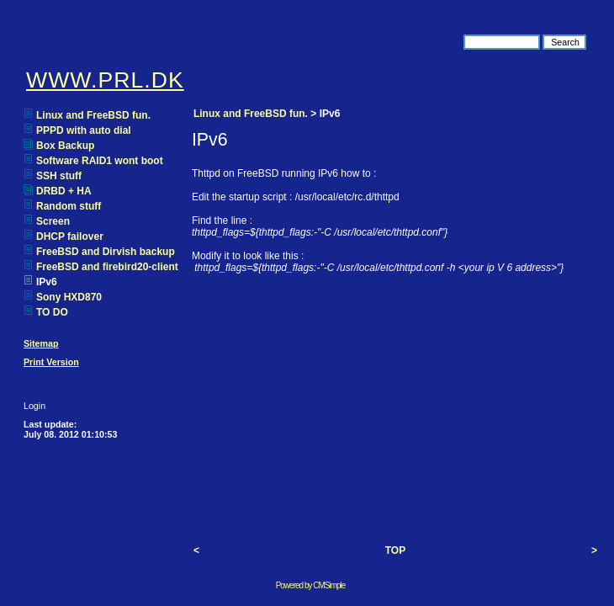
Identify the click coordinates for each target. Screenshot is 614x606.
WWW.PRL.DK (105, 80)
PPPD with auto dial (83, 130)
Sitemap (41, 343)
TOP (395, 550)
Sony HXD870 (69, 297)
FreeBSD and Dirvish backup (105, 252)
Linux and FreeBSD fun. (93, 115)
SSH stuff (59, 176)
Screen (53, 221)
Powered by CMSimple (311, 585)
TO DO (52, 312)
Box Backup (65, 146)
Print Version (51, 362)
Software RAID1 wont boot (99, 161)
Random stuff (68, 206)
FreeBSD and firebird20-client (107, 267)
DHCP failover (69, 236)
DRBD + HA (64, 191)
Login (34, 406)
